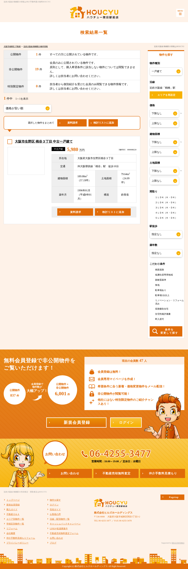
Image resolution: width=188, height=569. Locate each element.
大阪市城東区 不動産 (12, 46)
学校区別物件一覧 (15, 523)
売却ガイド (55, 509)
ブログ (53, 543)
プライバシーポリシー (17, 543)
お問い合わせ (56, 538)
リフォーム (11, 528)
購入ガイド (11, 509)
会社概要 (10, 533)
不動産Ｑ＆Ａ (12, 514)
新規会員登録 (13, 504)
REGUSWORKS (178, 543)
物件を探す (55, 500)
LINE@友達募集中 (59, 528)
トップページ (13, 500)
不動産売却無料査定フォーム (64, 533)
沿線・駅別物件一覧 (60, 519)
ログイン (54, 504)
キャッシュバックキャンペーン (65, 523)
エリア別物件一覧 (15, 519)
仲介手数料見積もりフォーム (20, 538)
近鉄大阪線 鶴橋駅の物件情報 (36, 46)
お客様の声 (55, 514)
